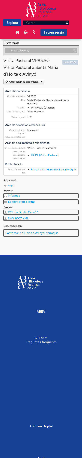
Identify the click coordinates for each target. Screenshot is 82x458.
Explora (12, 23)
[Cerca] (46, 23)
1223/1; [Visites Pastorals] (45, 155)
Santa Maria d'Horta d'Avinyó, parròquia (53, 169)
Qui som (41, 338)
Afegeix (11, 185)
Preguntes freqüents (41, 342)
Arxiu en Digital (41, 426)
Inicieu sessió (54, 32)
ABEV (41, 311)
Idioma (26, 32)
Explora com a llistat (19, 202)
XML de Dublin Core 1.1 (21, 212)
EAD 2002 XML (16, 218)
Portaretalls (34, 32)
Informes (12, 196)
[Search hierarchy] (41, 50)
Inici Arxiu (17, 32)
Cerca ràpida (12, 42)
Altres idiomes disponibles (25, 81)
